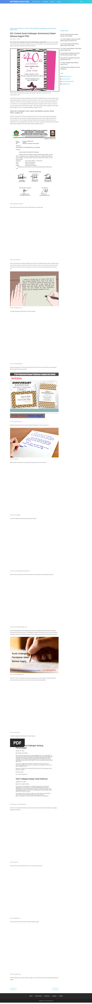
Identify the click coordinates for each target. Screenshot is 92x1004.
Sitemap (52, 1)
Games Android (66, 79)
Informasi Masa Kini (19, 2)
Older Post (55, 989)
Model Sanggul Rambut (68, 81)
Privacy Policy (36, 1)
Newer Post (13, 989)
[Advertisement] (46, 17)
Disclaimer (45, 1)
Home (11, 28)
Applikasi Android (66, 76)
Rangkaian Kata (66, 84)
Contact (59, 1)
